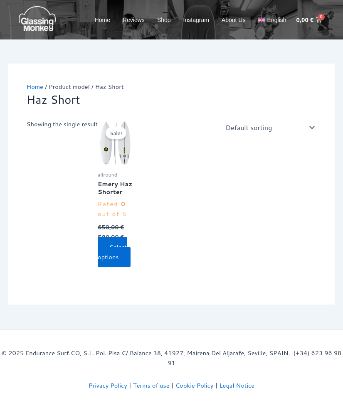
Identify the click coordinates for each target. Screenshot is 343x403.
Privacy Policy (108, 385)
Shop (164, 20)
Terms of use (151, 385)
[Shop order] (268, 127)
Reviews (134, 20)
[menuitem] (272, 20)
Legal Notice (237, 385)
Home (102, 20)
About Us (234, 20)
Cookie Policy (194, 385)
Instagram (196, 20)
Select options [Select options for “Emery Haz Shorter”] (112, 252)
